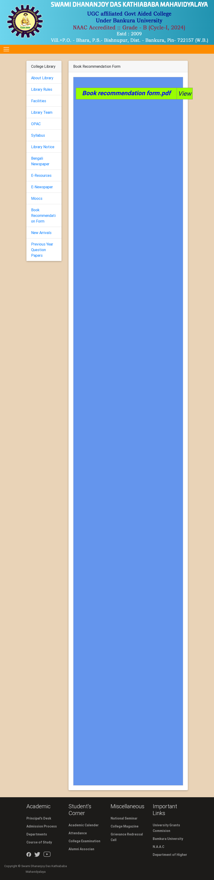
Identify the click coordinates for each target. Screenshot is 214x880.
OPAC (36, 123)
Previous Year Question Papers (42, 250)
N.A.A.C (158, 847)
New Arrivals (41, 232)
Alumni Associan (81, 849)
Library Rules (41, 89)
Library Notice (42, 146)
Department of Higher (170, 855)
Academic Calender (84, 825)
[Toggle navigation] (6, 49)
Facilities (38, 100)
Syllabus (38, 135)
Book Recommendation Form (43, 215)
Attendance (78, 833)
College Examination (84, 841)
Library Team (41, 112)
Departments (36, 834)
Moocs (36, 198)
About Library (42, 78)
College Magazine (124, 826)
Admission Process (41, 826)
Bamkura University (168, 839)
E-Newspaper (42, 187)
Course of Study (39, 842)
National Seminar (124, 818)
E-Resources (41, 175)
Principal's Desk (38, 818)
